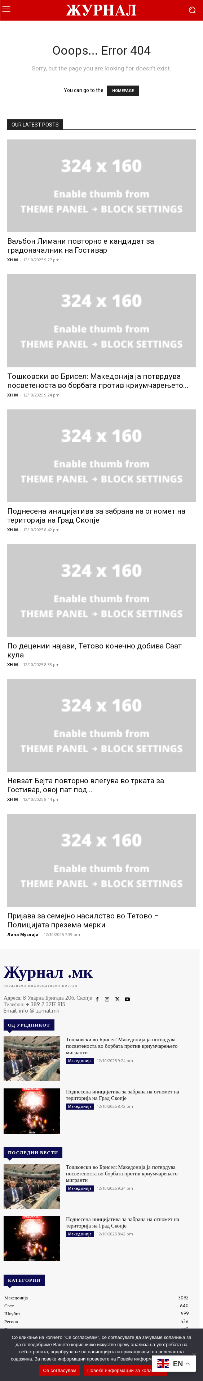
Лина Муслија (23, 934)
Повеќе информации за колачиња (125, 1370)
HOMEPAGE (123, 90)
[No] (194, 1354)
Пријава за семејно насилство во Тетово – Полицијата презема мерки (83, 920)
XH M (12, 259)
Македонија (80, 1060)
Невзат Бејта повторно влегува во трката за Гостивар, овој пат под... (85, 785)
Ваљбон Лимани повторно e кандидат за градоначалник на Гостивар (80, 245)
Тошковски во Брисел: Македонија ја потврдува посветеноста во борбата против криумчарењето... (98, 381)
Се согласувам (59, 1370)
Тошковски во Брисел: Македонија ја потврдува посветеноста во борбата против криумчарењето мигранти (122, 1046)
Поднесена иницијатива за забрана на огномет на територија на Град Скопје (96, 515)
